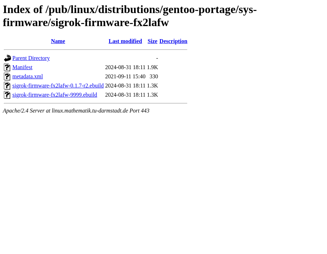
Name (58, 41)
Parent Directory (31, 58)
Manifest (22, 67)
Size (153, 41)
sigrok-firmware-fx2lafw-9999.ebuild (54, 95)
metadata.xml (27, 76)
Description (173, 41)
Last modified (125, 41)
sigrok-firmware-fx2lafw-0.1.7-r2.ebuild (58, 86)
